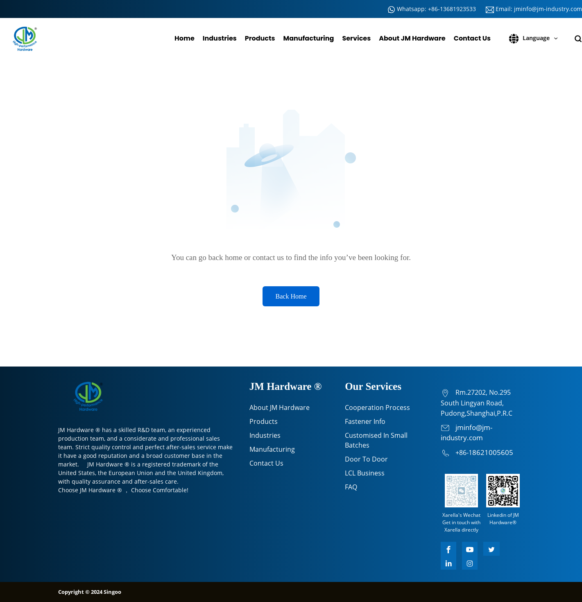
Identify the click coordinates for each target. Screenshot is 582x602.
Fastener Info (365, 421)
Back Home (291, 296)
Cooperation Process (377, 407)
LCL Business (365, 473)
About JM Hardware (412, 38)
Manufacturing (308, 38)
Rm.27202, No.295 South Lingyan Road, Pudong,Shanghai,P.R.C (476, 403)
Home (184, 38)
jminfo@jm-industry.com (548, 9)
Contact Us (472, 38)
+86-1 (463, 452)
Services (356, 38)
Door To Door (366, 459)
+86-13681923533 (452, 9)
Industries (220, 38)
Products (260, 38)
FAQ (351, 486)
